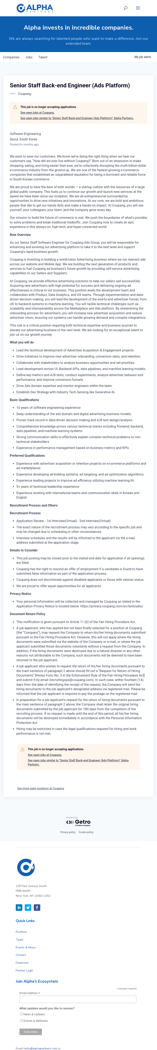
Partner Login (24, 970)
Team (19, 940)
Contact (21, 955)
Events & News (26, 947)
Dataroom (22, 963)
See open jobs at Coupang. (37, 112)
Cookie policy (86, 832)
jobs (30, 57)
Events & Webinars (36, 1020)
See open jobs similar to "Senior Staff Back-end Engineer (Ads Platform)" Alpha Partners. (77, 118)
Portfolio (21, 932)
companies (11, 57)
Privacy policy (67, 832)
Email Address (29, 993)
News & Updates (34, 1014)
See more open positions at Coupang (40, 788)
